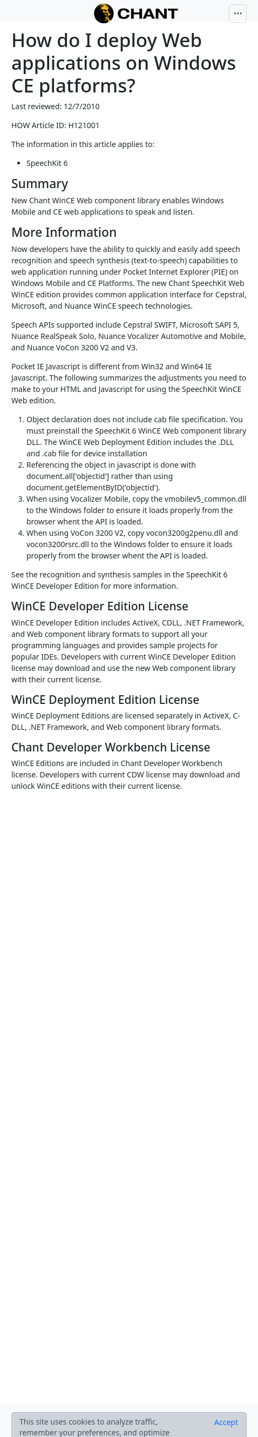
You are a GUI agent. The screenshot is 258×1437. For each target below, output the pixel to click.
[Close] (226, 1422)
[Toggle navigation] (238, 13)
